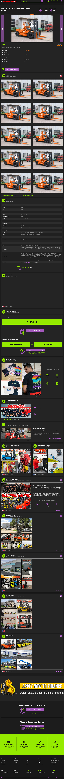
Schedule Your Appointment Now (34, 715)
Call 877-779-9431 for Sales (35, 329)
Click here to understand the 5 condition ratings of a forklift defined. (34, 267)
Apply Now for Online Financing (35, 349)
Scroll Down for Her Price (12, 69)
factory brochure (25, 261)
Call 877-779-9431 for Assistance (35, 699)
